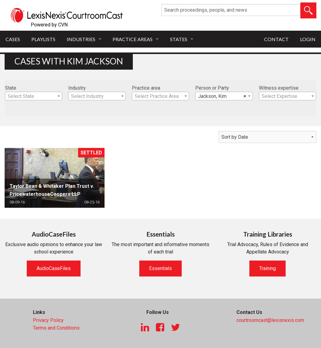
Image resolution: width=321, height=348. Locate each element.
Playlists (43, 39)
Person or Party (212, 88)
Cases (13, 39)
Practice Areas (133, 39)
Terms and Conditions (56, 328)
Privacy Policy (48, 320)
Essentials (160, 268)
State (10, 88)
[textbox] (33, 96)
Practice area (146, 88)
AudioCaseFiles (54, 268)
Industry (77, 88)
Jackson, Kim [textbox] (222, 96)
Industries (81, 39)
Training (267, 268)
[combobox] (33, 96)
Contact (276, 39)
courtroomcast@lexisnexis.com (270, 320)
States (178, 39)
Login (307, 39)
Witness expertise (279, 88)
